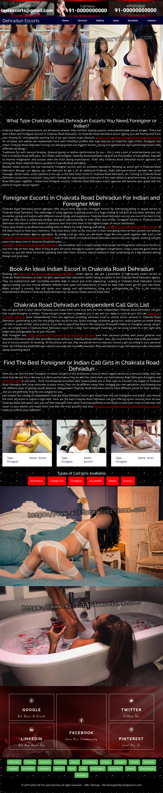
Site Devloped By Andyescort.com (122, 785)
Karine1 (88, 461)
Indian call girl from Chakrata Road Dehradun (46, 274)
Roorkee (29, 762)
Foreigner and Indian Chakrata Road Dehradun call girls (127, 406)
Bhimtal (59, 768)
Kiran (150, 458)
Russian (128, 481)
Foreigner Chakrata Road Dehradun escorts (132, 227)
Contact (151, 20)
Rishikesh (149, 762)
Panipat (106, 762)
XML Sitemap (92, 785)
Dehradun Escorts (20, 21)
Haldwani (44, 768)
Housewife (95, 481)
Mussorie (60, 762)
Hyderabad (115, 768)
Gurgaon (120, 762)
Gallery (100, 20)
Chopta (134, 762)
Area (116, 20)
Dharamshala (147, 768)
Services (82, 20)
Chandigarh (90, 762)
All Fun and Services (49, 785)
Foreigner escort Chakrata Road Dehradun (27, 238)
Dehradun (14, 762)
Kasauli (130, 768)
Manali (74, 762)
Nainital (13, 768)
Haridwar (45, 762)
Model (112, 481)
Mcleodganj (98, 768)
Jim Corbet (28, 768)
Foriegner (12, 461)
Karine (42, 458)
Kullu (83, 768)
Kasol (72, 768)
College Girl (57, 481)
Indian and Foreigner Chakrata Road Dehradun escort (128, 137)
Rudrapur (81, 775)
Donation (133, 20)
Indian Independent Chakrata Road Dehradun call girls (61, 335)
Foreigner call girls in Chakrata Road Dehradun (30, 245)
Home (65, 20)
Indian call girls (11, 381)
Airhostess (36, 481)
